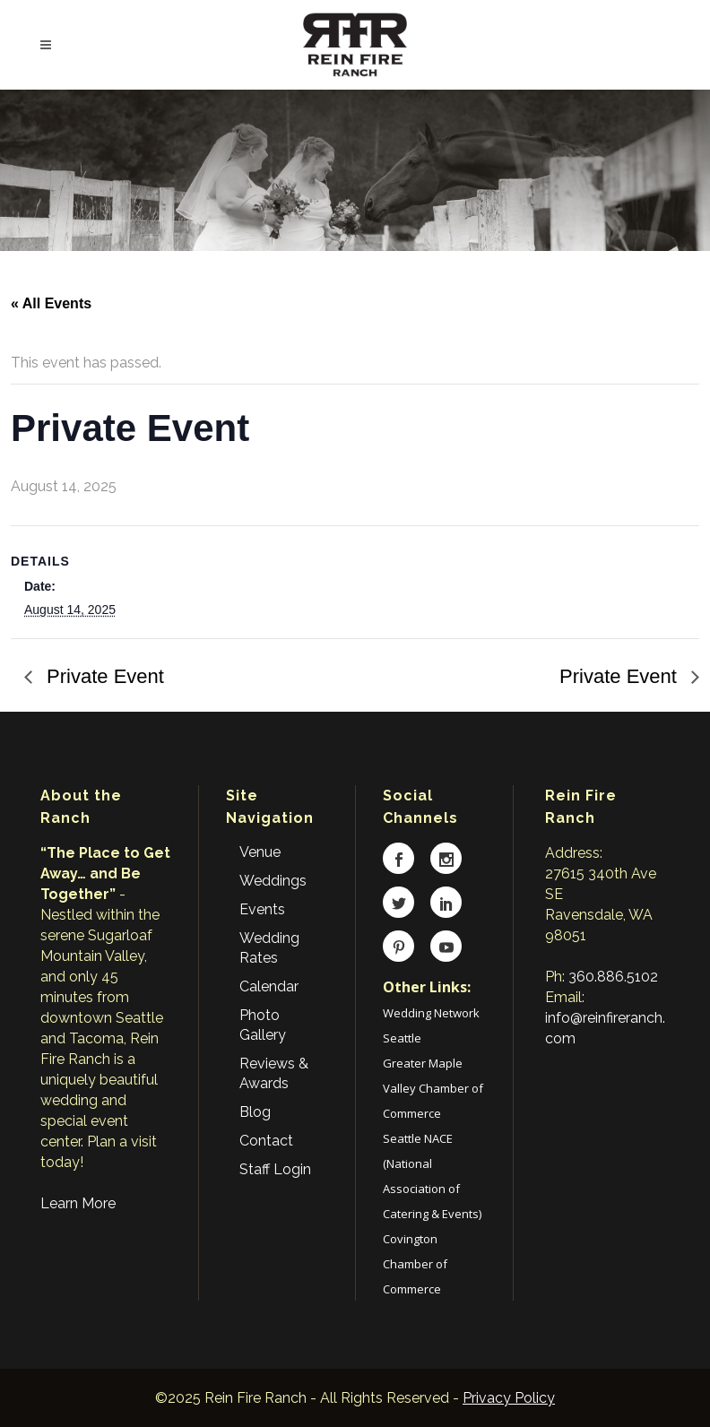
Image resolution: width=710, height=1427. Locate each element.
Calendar (269, 986)
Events (262, 909)
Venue (260, 852)
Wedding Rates (269, 948)
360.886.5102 (613, 976)
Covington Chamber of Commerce (415, 1264)
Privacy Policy (509, 1397)
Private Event (102, 676)
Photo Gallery (262, 1025)
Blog (255, 1111)
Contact (266, 1140)
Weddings (273, 880)
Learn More (78, 1203)
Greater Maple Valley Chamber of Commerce (433, 1088)
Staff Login (275, 1169)
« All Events (51, 303)
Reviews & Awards (273, 1073)
